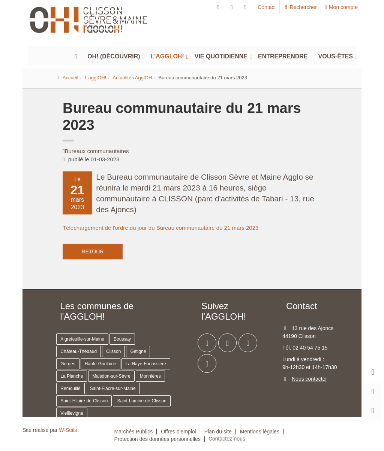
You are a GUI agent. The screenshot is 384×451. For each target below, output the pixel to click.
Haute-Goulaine (100, 363)
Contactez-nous (226, 438)
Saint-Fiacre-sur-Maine (113, 388)
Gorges (67, 363)
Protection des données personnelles (157, 439)
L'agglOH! (167, 55)
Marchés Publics (133, 432)
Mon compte (341, 7)
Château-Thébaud (78, 351)
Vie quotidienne (221, 55)
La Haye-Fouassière (146, 363)
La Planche (71, 376)
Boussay (122, 339)
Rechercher (300, 7)
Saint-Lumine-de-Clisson (141, 400)
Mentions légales (259, 432)
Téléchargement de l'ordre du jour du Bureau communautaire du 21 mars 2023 (160, 228)
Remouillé (70, 388)
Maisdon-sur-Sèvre (111, 376)
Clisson (113, 351)
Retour (93, 252)
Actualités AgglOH (132, 77)
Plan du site (218, 432)
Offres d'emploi (178, 432)
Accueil (70, 77)
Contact (267, 7)
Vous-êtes (335, 55)
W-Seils (68, 430)
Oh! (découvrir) (113, 55)
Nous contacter (309, 379)
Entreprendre (283, 55)
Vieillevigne (71, 413)
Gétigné (138, 351)
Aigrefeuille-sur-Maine (82, 339)
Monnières (150, 376)
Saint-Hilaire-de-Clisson (84, 400)
